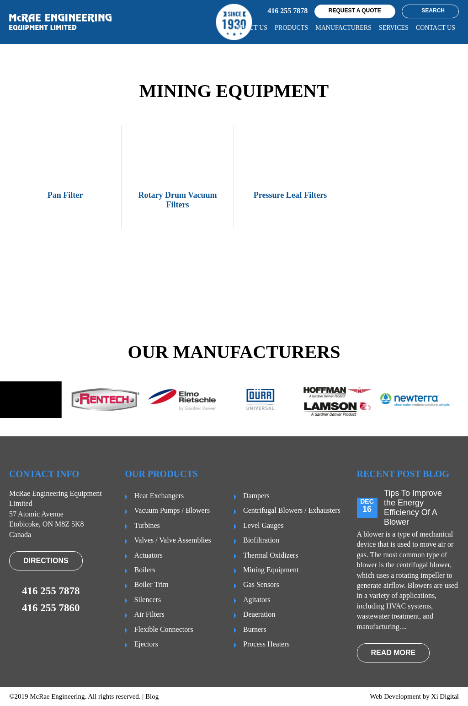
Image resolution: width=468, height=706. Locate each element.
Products (291, 27)
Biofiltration (261, 540)
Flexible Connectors (163, 629)
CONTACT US (435, 27)
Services (394, 27)
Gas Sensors (261, 584)
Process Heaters (266, 644)
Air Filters (149, 614)
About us (251, 27)
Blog (152, 696)
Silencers (147, 599)
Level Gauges (263, 525)
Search (429, 10)
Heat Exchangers (159, 496)
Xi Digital (445, 696)
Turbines (147, 525)
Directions (46, 561)
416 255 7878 (280, 11)
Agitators (257, 599)
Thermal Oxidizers (270, 555)
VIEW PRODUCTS (414, 289)
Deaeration (259, 614)
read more (393, 653)
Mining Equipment (270, 570)
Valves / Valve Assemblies (172, 540)
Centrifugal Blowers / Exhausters (291, 510)
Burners (254, 629)
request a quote (355, 10)
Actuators (148, 555)
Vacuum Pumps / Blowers (172, 510)
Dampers (256, 496)
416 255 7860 (44, 608)
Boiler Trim (151, 584)
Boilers (144, 570)
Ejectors (146, 644)
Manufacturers (343, 27)
